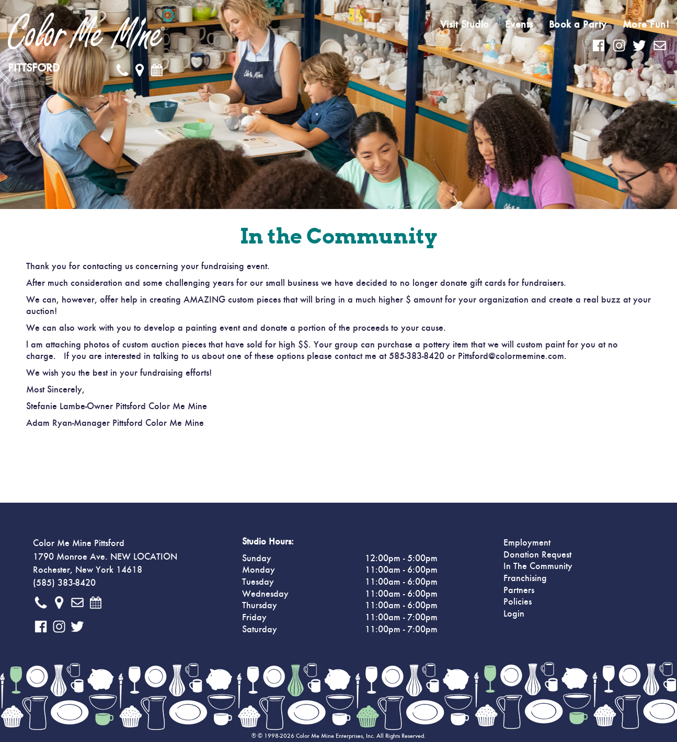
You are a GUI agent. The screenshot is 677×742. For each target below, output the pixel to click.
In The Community (537, 566)
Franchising (525, 578)
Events (519, 24)
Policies (517, 602)
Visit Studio (464, 24)
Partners (518, 590)
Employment (526, 543)
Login (513, 614)
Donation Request (537, 555)
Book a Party (578, 24)
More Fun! (646, 24)
